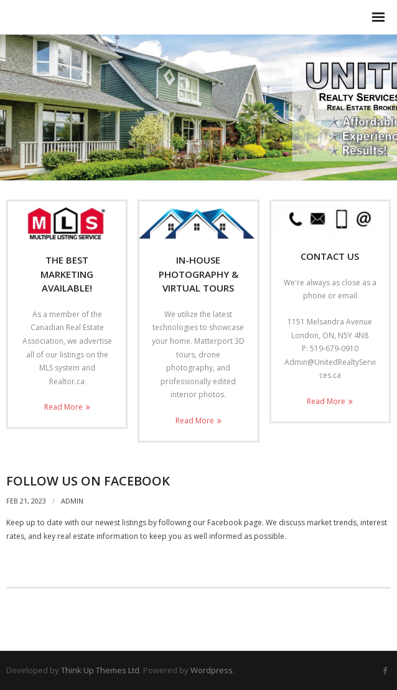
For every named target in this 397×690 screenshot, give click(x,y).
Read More (63, 407)
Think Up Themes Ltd (100, 670)
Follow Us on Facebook (88, 480)
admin (72, 500)
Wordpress (211, 670)
